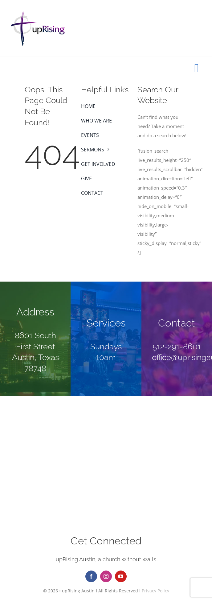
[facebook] (91, 576)
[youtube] (121, 576)
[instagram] (106, 576)
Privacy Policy (155, 591)
